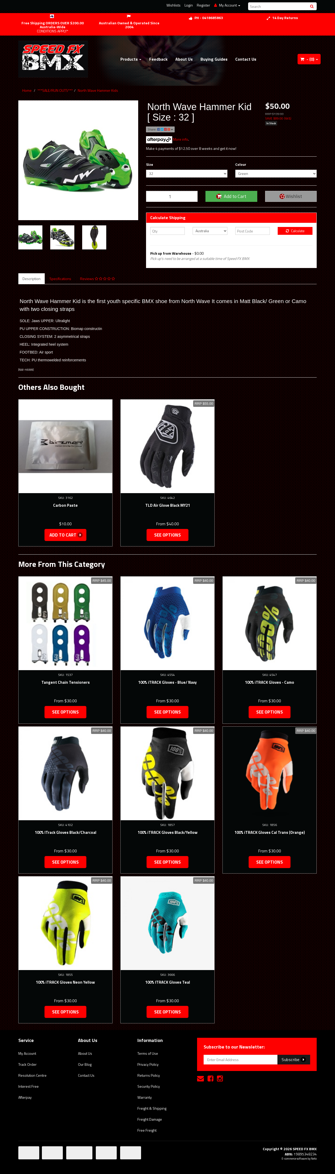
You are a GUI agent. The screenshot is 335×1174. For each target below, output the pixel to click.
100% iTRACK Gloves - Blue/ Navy (167, 682)
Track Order (27, 1064)
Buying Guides (213, 59)
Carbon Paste (65, 505)
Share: (160, 129)
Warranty (144, 1097)
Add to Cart (231, 196)
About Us (184, 59)
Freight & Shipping (151, 1108)
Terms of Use (147, 1053)
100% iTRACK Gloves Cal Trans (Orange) (269, 832)
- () (309, 59)
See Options (167, 535)
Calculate (295, 230)
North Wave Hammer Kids (98, 90)
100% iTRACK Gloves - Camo (269, 682)
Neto (314, 1158)
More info (167, 139)
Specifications (60, 278)
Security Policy (148, 1086)
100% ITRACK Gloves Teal (167, 982)
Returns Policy (148, 1075)
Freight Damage (149, 1119)
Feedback (158, 59)
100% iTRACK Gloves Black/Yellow (168, 832)
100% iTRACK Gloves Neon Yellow (65, 982)
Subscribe (294, 1059)
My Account (27, 1053)
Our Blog (85, 1064)
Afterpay (25, 1097)
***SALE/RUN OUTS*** (55, 90)
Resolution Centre (32, 1075)
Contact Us (245, 59)
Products (130, 59)
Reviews (97, 278)
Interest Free (28, 1086)
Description (32, 278)
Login (189, 5)
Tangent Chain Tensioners (65, 682)
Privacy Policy (148, 1064)
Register (203, 5)
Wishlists (173, 5)
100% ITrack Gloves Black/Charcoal (65, 832)
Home (27, 90)
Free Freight (147, 1130)
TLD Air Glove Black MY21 (167, 505)
